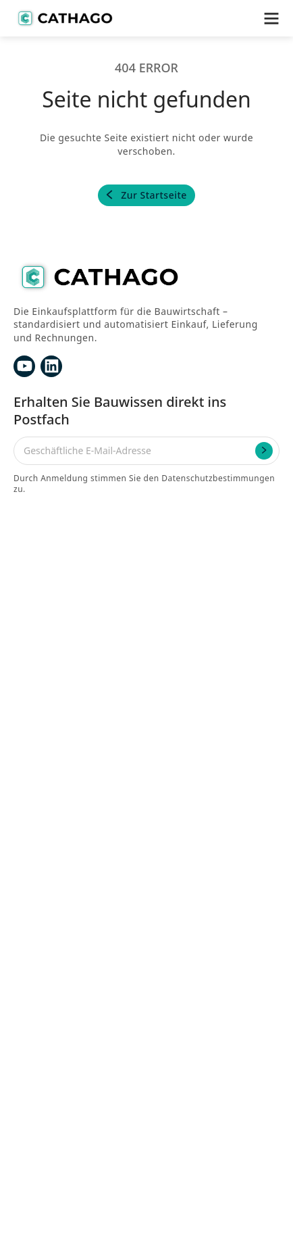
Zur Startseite (154, 195)
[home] (64, 18)
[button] (271, 18)
